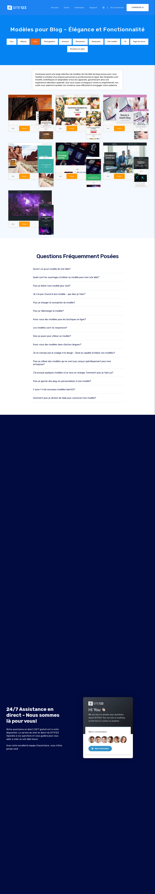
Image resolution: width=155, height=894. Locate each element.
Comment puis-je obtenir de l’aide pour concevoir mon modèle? (64, 398)
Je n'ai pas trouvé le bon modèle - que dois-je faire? (59, 294)
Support (93, 8)
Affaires (23, 42)
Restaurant (96, 42)
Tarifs (66, 8)
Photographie (49, 42)
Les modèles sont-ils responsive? (50, 327)
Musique (65, 42)
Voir (13, 128)
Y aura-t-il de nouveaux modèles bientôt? (54, 389)
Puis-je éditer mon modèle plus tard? (51, 285)
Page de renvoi (139, 42)
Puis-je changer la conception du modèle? (54, 302)
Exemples (79, 8)
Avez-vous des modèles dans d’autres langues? (57, 344)
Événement (80, 42)
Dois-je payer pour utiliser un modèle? (52, 336)
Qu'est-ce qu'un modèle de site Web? (52, 269)
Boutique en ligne (77, 49)
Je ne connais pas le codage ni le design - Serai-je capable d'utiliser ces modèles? (74, 352)
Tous (11, 42)
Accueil (54, 8)
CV (125, 42)
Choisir (24, 128)
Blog (35, 42)
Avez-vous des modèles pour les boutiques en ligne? (59, 319)
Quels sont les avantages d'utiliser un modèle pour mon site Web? (66, 277)
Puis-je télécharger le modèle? (48, 311)
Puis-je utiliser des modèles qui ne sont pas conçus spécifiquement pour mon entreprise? (72, 363)
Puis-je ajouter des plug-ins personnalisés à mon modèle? (62, 381)
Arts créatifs (112, 42)
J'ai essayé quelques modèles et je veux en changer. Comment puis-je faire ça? (73, 372)
